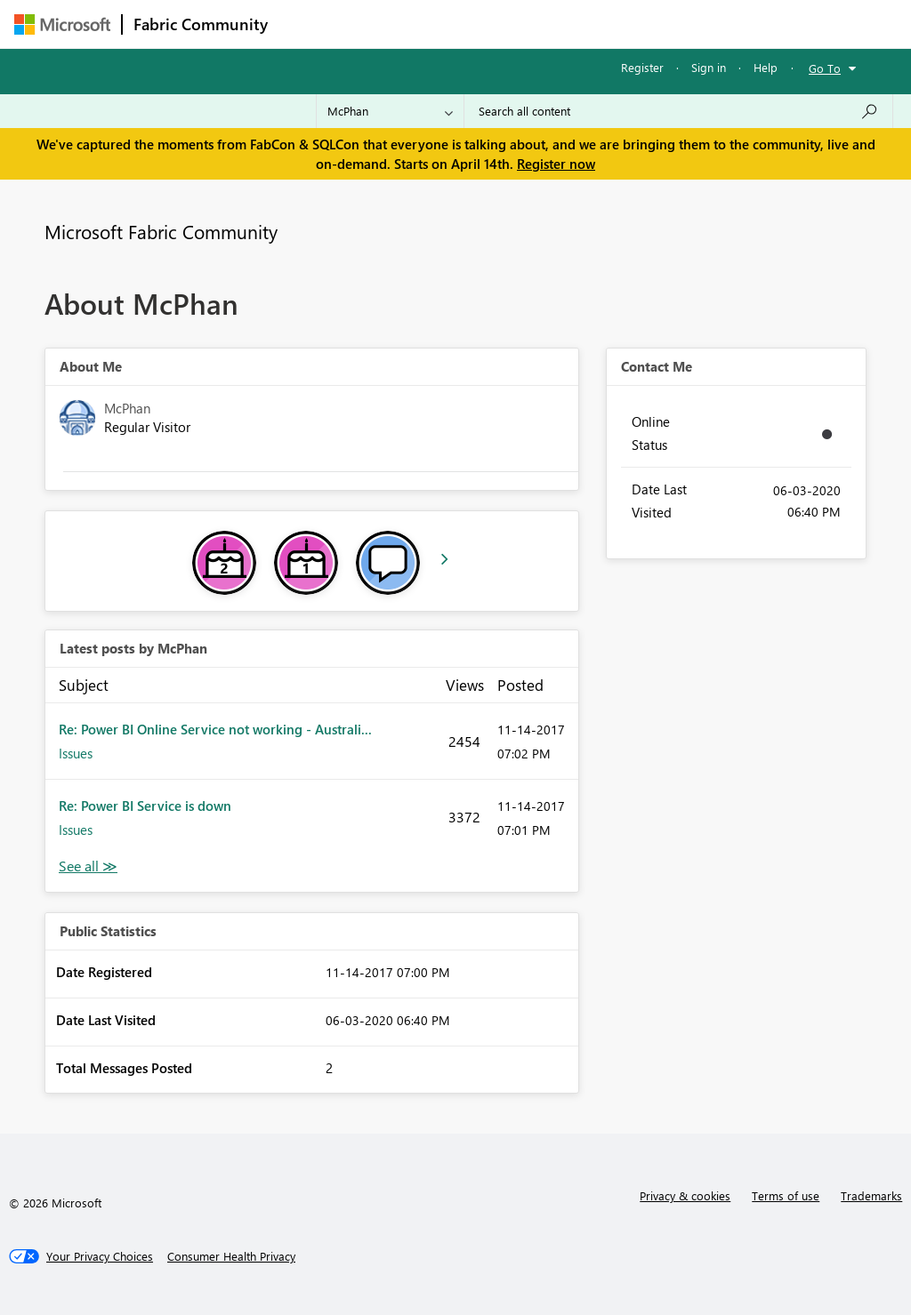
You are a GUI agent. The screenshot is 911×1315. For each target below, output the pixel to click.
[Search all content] (678, 111)
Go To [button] (825, 68)
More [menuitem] (679, 23)
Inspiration (386, 23)
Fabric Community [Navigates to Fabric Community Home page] (200, 24)
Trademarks (871, 1195)
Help (766, 67)
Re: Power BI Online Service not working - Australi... (215, 729)
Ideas (459, 23)
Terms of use (785, 1195)
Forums (308, 23)
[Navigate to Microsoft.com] (62, 24)
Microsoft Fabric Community (161, 231)
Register (642, 67)
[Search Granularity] (390, 111)
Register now (556, 163)
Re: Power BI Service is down (145, 805)
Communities (538, 23)
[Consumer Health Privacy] (231, 1256)
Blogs (618, 23)
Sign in (708, 67)
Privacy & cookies (685, 1195)
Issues (76, 753)
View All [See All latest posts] (88, 866)
